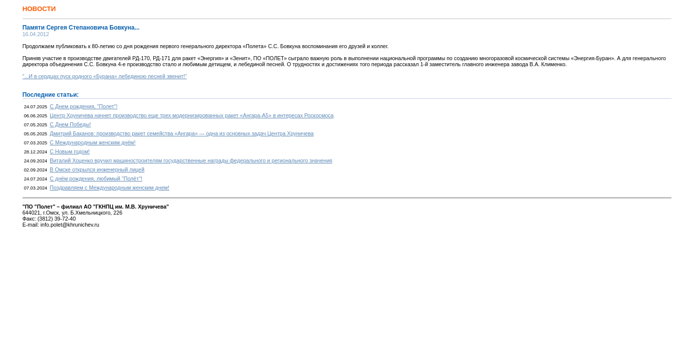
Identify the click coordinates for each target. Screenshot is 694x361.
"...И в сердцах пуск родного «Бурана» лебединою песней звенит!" (105, 76)
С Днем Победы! (70, 124)
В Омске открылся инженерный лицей (97, 169)
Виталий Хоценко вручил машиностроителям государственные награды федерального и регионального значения (191, 160)
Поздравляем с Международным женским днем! (109, 188)
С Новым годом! (70, 151)
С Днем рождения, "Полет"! (83, 106)
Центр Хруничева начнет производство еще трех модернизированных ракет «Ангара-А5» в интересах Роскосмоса (191, 115)
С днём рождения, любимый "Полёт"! (96, 178)
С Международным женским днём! (92, 142)
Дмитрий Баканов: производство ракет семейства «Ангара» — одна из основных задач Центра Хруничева (182, 133)
